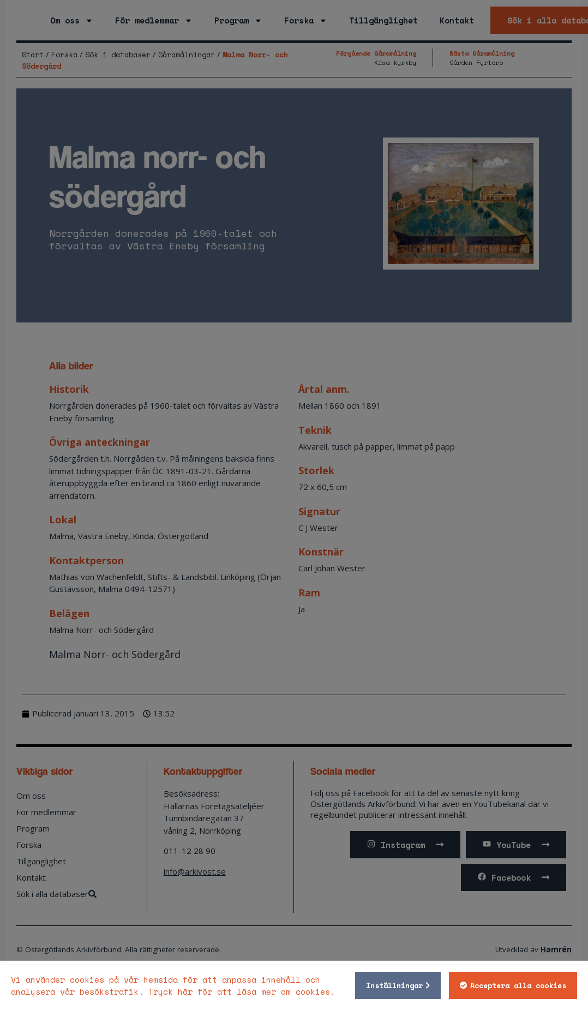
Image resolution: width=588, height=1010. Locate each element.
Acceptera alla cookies (515, 985)
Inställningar (391, 985)
